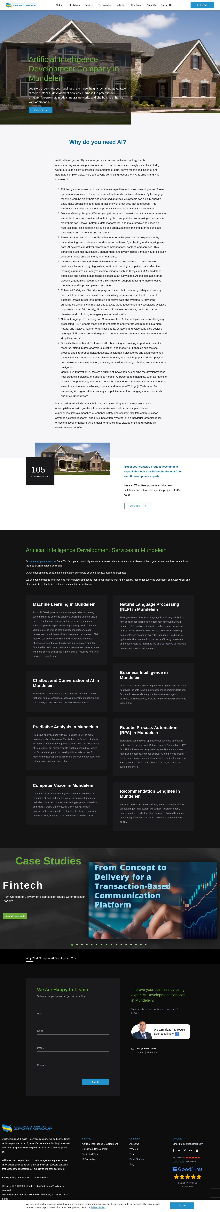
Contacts (177, 1138)
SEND (95, 1081)
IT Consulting (89, 1159)
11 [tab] (121, 944)
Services (86, 1138)
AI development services (43, 561)
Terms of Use (24, 1177)
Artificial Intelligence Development (100, 1144)
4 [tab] (87, 944)
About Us (134, 1144)
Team (132, 1154)
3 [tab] (82, 944)
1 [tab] (72, 944)
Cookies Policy (40, 1177)
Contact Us (166, 5)
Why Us (133, 1149)
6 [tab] (96, 944)
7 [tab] (101, 944)
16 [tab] (145, 944)
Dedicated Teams (91, 1154)
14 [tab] (136, 944)
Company (134, 1138)
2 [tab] (77, 944)
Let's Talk (202, 5)
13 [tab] (131, 944)
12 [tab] (126, 944)
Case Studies (136, 1159)
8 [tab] (106, 944)
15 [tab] (141, 944)
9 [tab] (111, 944)
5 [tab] (91, 944)
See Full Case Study (15, 916)
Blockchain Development (95, 1149)
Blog (131, 1164)
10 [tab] (116, 944)
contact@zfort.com (147, 1052)
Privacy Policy (98, 1207)
